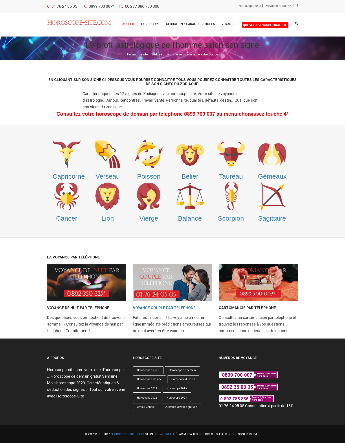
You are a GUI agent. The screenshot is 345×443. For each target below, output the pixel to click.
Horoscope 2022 (147, 397)
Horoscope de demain (182, 370)
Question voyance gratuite (181, 406)
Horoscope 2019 (177, 388)
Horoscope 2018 (147, 388)
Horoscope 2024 (250, 5)
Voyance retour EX (279, 5)
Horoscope (150, 24)
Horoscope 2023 (177, 397)
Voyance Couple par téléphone (164, 308)
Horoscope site (137, 54)
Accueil (128, 24)
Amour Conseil (146, 406)
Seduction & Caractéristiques (190, 24)
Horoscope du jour (148, 370)
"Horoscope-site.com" (127, 434)
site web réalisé (165, 434)
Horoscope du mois (183, 379)
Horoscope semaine (149, 379)
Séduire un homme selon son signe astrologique (184, 54)
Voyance (228, 24)
